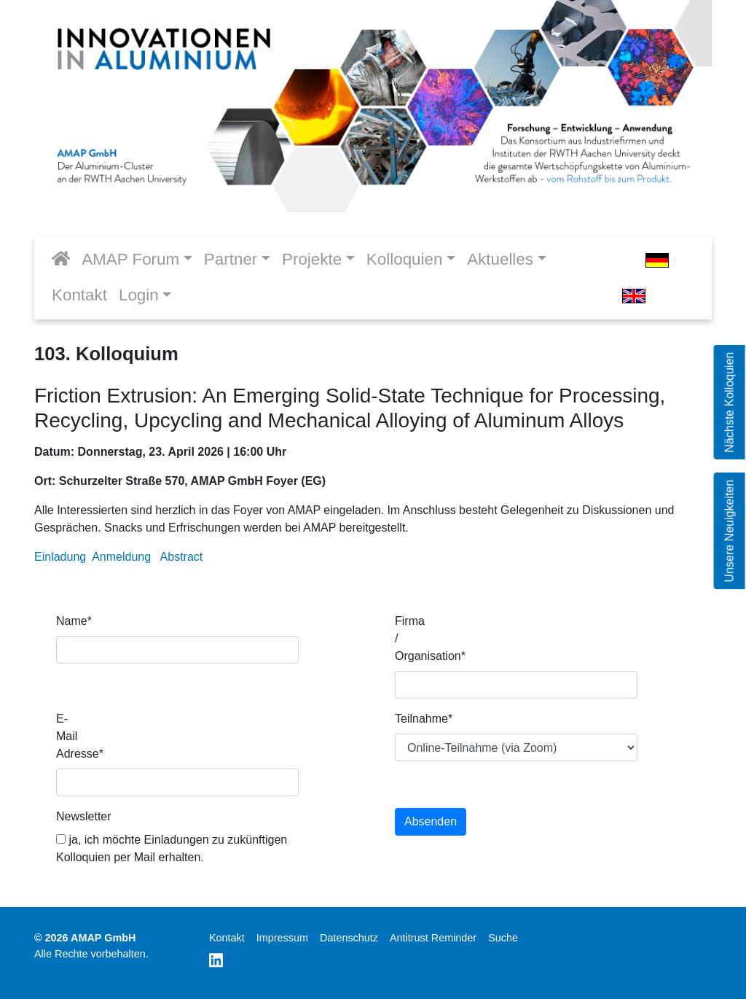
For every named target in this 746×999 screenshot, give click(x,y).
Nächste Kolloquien (729, 402)
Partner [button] (230, 259)
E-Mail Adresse (77, 736)
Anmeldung (121, 557)
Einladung (60, 557)
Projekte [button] (312, 259)
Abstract (181, 557)
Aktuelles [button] (500, 259)
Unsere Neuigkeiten (729, 531)
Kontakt (79, 295)
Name (74, 621)
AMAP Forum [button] (130, 259)
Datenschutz (349, 938)
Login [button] (139, 295)
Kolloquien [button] (404, 259)
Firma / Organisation (416, 638)
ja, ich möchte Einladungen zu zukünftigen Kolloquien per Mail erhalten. (171, 848)
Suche (503, 938)
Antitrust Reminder (433, 938)
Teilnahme (416, 718)
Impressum (282, 938)
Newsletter (77, 816)
